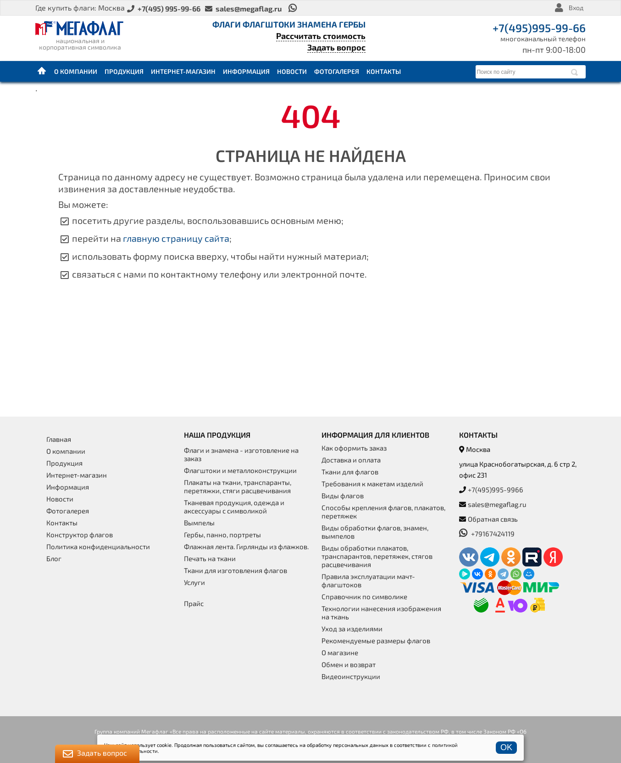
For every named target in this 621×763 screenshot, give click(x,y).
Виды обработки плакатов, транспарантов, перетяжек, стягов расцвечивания (377, 556)
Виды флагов (343, 495)
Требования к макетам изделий (372, 483)
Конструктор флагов (79, 534)
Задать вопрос (336, 47)
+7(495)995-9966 (495, 489)
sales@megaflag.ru (497, 504)
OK (506, 747)
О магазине (340, 652)
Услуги (194, 582)
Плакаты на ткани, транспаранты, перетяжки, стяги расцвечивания (237, 486)
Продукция (124, 71)
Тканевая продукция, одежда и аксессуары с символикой (234, 506)
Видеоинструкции (351, 676)
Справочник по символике (364, 596)
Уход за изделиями (352, 628)
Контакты (383, 71)
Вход (576, 7)
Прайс (194, 603)
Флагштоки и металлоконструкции (240, 470)
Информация (246, 71)
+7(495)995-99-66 (539, 27)
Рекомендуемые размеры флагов (376, 640)
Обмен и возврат (349, 664)
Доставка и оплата (351, 460)
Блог (53, 558)
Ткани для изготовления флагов (235, 570)
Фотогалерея (336, 71)
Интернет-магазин (183, 71)
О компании (75, 71)
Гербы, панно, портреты (222, 534)
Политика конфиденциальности (98, 546)
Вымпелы (199, 522)
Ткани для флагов (350, 472)
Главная (42, 71)
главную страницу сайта (176, 238)
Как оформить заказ (354, 448)
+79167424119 (487, 533)
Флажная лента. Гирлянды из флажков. (246, 546)
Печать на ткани (210, 558)
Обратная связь (493, 519)
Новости (292, 71)
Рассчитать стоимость (321, 36)
